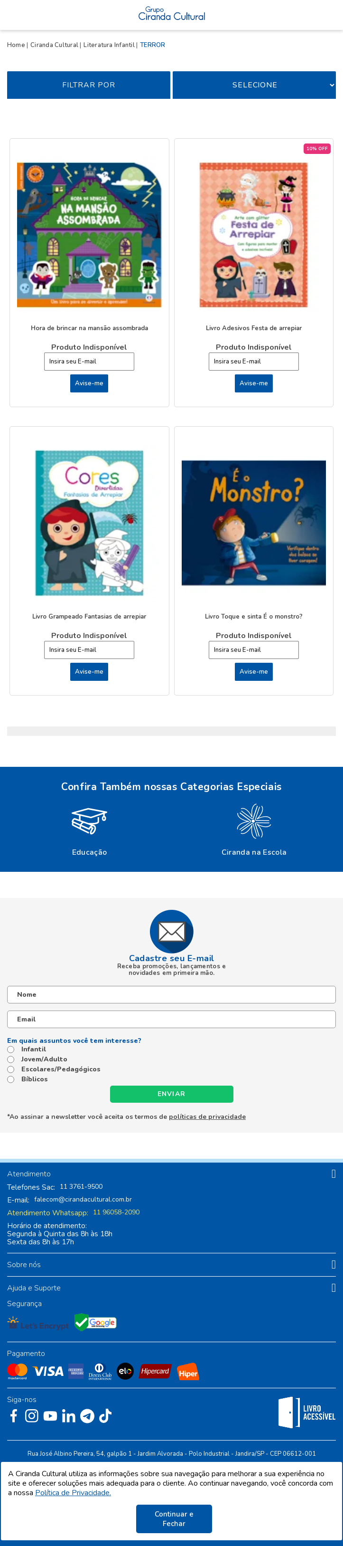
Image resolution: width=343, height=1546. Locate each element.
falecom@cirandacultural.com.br (83, 1199)
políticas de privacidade (207, 1116)
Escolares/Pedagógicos (61, 1069)
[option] (89, 829)
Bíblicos (34, 1079)
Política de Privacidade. (73, 1493)
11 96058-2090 (116, 1212)
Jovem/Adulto (44, 1059)
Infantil (33, 1049)
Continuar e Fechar (174, 1518)
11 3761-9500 (81, 1187)
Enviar (172, 1093)
